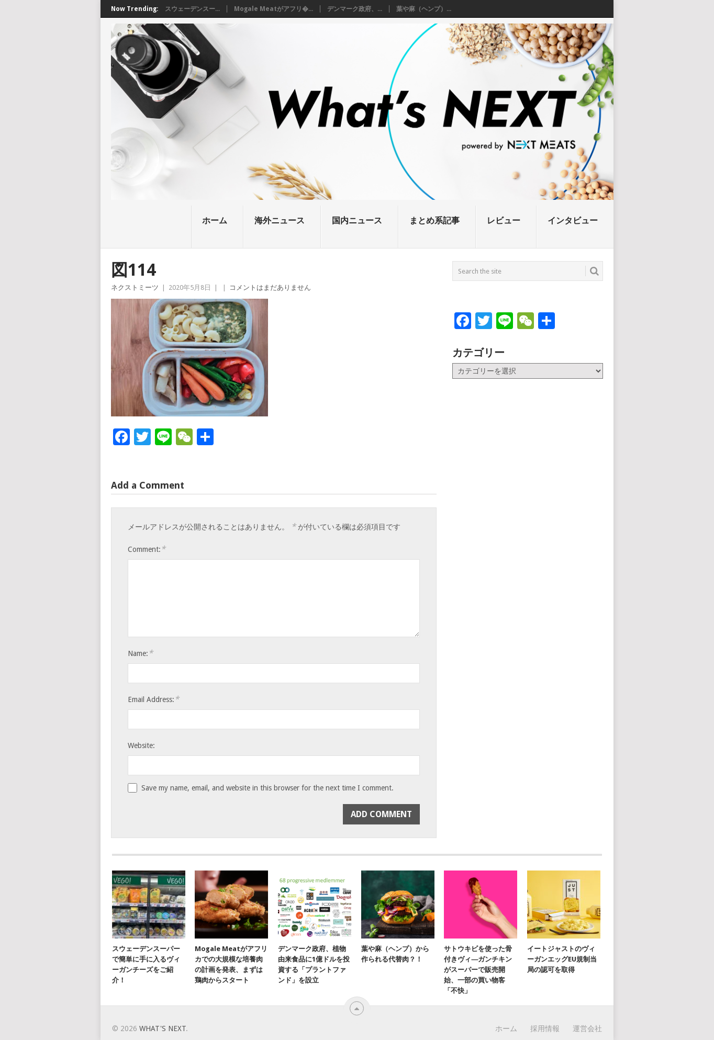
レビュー (503, 220)
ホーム (214, 220)
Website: (141, 745)
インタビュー (573, 220)
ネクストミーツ (135, 287)
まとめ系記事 (434, 220)
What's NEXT (162, 1028)
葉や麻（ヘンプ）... (423, 9)
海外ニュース (279, 220)
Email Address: (153, 699)
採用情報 (545, 1028)
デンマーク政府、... (354, 9)
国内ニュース (357, 220)
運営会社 (587, 1028)
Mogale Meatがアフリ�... (273, 9)
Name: (140, 653)
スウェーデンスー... (192, 9)
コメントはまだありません (270, 287)
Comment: (146, 549)
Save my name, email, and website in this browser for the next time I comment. (267, 788)
